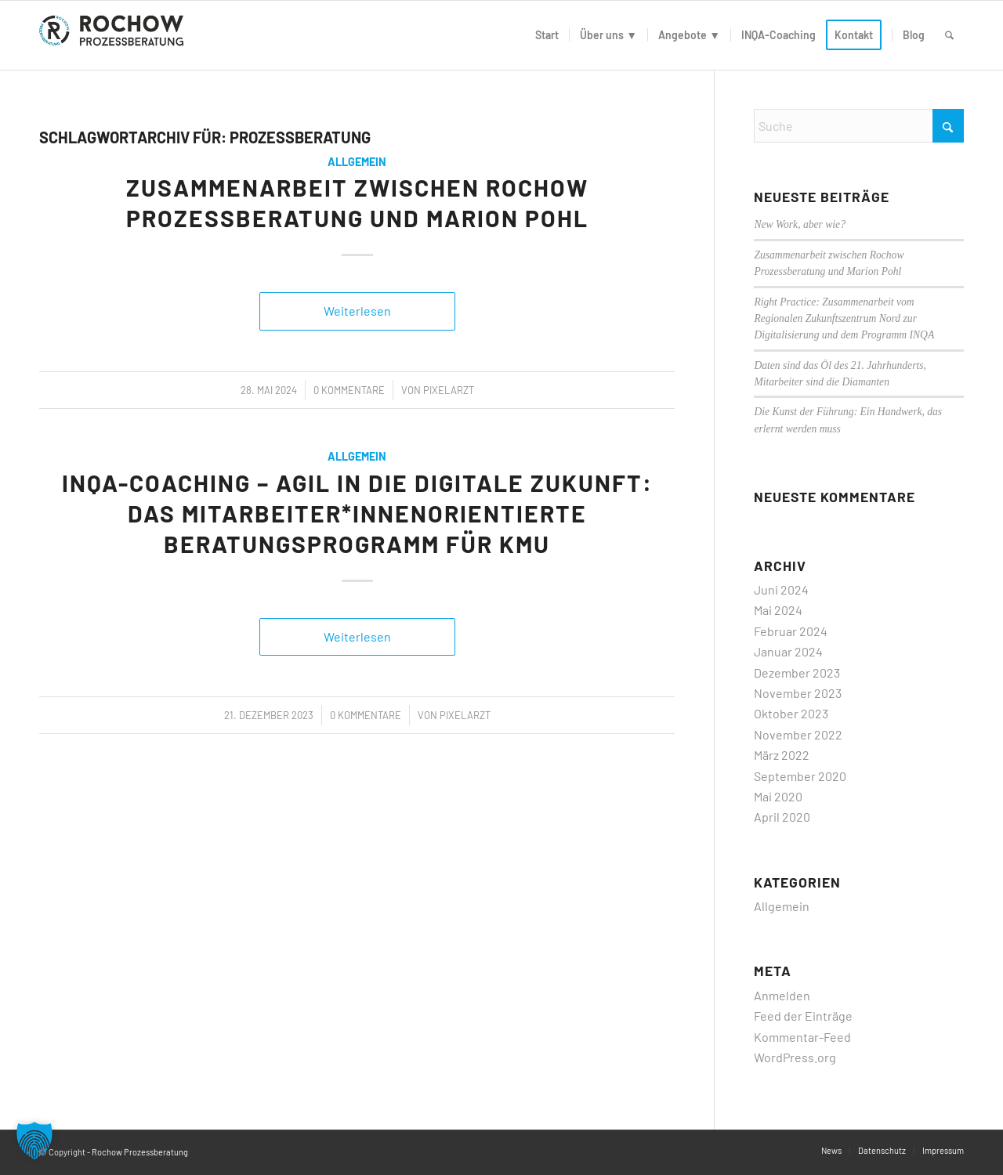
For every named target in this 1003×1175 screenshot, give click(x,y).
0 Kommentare (349, 390)
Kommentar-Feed (802, 1036)
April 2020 (782, 816)
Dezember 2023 (797, 672)
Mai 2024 (778, 609)
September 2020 (800, 775)
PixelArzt (448, 390)
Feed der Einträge (803, 1015)
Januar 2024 (788, 651)
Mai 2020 (778, 796)
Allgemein (357, 161)
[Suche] (949, 35)
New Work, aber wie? (799, 224)
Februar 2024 (790, 631)
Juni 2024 (781, 589)
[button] (34, 1140)
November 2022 (798, 734)
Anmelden (782, 995)
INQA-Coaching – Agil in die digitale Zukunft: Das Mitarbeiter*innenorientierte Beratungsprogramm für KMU (357, 513)
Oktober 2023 (791, 713)
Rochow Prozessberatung (140, 1152)
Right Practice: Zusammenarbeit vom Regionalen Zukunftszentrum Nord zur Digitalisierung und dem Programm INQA (844, 319)
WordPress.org (795, 1057)
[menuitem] (547, 35)
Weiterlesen (357, 310)
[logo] (114, 35)
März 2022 (781, 754)
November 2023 (798, 692)
